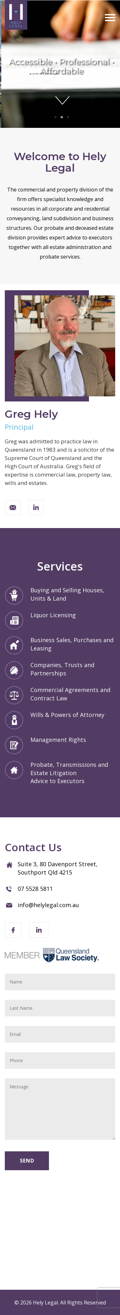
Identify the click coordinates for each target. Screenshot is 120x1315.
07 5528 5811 (35, 888)
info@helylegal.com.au (48, 905)
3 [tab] (66, 117)
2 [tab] (60, 117)
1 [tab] (54, 117)
